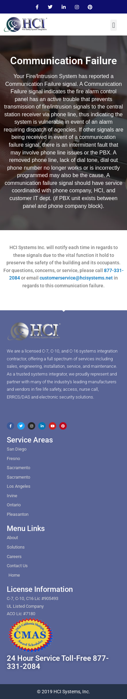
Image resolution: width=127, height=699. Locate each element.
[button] (113, 25)
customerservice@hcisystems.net (76, 278)
